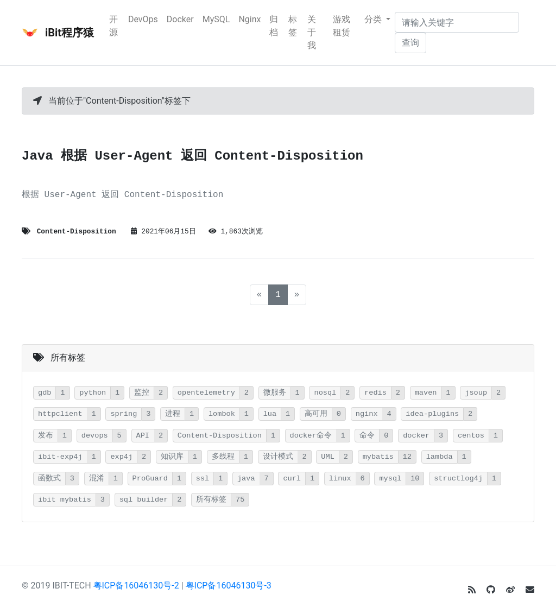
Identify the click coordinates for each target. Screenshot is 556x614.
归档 (273, 25)
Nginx (249, 19)
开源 (113, 25)
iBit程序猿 (58, 32)
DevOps (143, 19)
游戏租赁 (341, 25)
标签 (292, 25)
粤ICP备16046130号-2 (136, 585)
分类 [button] (374, 19)
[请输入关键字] (457, 22)
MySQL (216, 19)
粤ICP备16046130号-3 (228, 585)
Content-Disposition (76, 231)
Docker (180, 19)
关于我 (311, 32)
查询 (410, 42)
